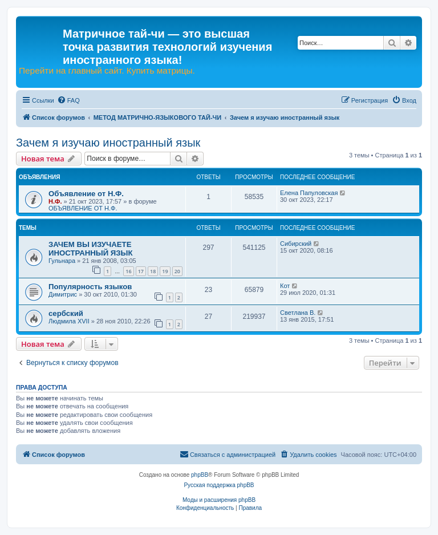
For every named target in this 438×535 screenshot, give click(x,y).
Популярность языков (90, 286)
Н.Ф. (55, 201)
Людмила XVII (69, 321)
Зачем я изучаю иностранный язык (108, 142)
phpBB (199, 475)
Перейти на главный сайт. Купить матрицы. (107, 71)
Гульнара (61, 260)
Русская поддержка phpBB (219, 485)
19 (165, 271)
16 (128, 271)
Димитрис (62, 294)
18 (153, 271)
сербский (65, 313)
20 (177, 271)
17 (141, 271)
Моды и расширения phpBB (219, 500)
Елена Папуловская (309, 192)
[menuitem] (68, 100)
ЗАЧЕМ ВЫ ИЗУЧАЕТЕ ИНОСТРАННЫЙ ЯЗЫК (90, 248)
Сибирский (295, 243)
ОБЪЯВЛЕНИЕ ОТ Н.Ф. (82, 208)
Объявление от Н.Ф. (86, 193)
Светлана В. (297, 312)
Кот (285, 285)
